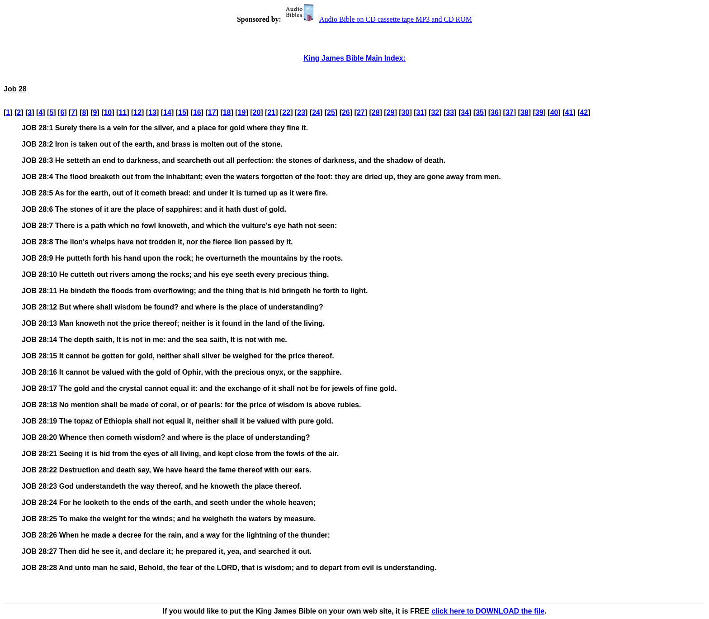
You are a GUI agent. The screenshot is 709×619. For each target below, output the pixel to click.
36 (495, 112)
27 (361, 112)
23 (301, 112)
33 (450, 112)
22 (286, 112)
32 (435, 112)
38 (524, 112)
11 (122, 112)
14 (167, 112)
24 (316, 112)
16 (197, 112)
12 (137, 112)
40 (554, 112)
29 (391, 112)
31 (420, 112)
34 (465, 112)
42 (584, 112)
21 (271, 112)
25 (331, 112)
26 (346, 112)
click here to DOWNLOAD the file (487, 611)
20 (257, 112)
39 (539, 112)
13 (152, 112)
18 (227, 112)
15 (182, 112)
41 (569, 112)
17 (212, 112)
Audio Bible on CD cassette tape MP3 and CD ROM (377, 19)
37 (510, 112)
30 (406, 112)
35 (480, 112)
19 (242, 112)
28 (376, 112)
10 (108, 112)
